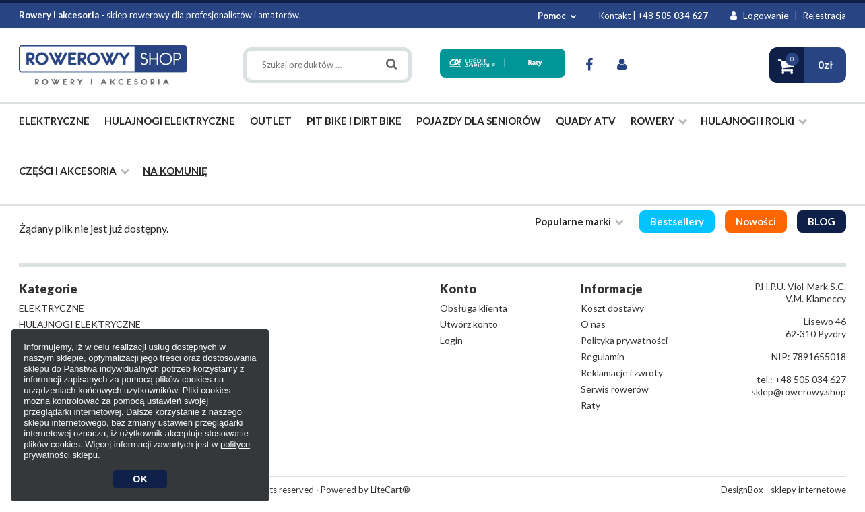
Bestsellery (677, 221)
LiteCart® (390, 489)
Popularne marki (578, 221)
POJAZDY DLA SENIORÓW (478, 121)
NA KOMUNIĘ (175, 171)
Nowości (756, 221)
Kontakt (615, 15)
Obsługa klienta (473, 308)
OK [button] (140, 479)
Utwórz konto (469, 324)
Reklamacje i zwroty (622, 372)
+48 (673, 15)
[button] (807, 65)
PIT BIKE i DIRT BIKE (354, 121)
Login (451, 340)
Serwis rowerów (615, 389)
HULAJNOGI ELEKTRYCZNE (169, 121)
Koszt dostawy (612, 308)
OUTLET (271, 121)
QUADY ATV (586, 121)
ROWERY (659, 121)
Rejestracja (824, 15)
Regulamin (602, 356)
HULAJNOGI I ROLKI (754, 121)
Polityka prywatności (624, 340)
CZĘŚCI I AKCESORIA (74, 171)
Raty (590, 405)
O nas (593, 324)
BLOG (821, 221)
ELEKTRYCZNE (54, 121)
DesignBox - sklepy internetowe (783, 489)
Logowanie (759, 15)
